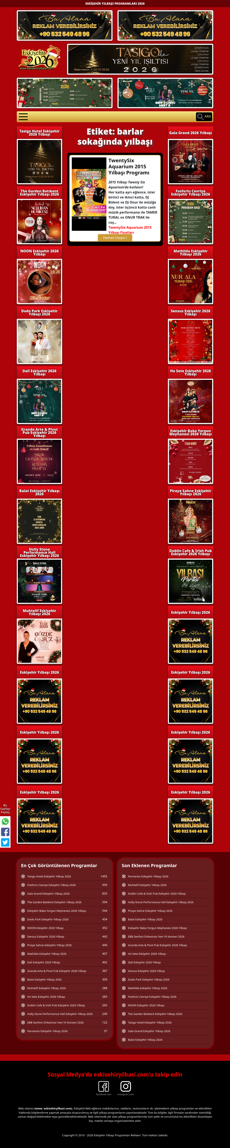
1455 (104, 876)
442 (104, 936)
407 (104, 954)
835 (104, 893)
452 (104, 928)
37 (105, 1031)
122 (104, 1022)
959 (104, 885)
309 (104, 979)
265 (104, 1005)
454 (104, 919)
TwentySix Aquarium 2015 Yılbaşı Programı (128, 166)
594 (104, 902)
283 (104, 997)
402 (104, 962)
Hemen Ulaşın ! (115, 237)
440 (104, 945)
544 (104, 911)
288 (104, 988)
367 (104, 971)
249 (104, 1014)
